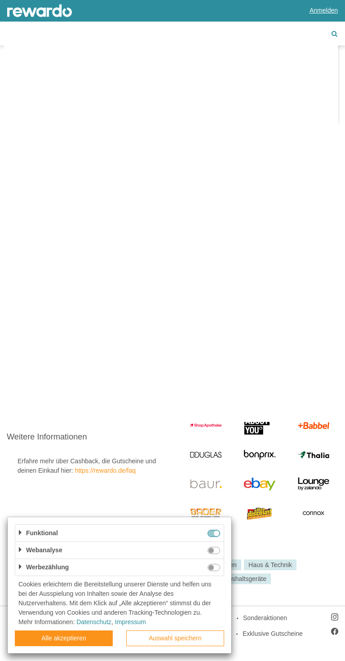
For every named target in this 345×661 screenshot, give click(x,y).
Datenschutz (93, 622)
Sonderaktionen (265, 617)
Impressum (130, 622)
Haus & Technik (270, 564)
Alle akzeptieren (63, 638)
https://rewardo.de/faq (105, 470)
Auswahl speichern (175, 638)
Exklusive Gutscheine (273, 633)
